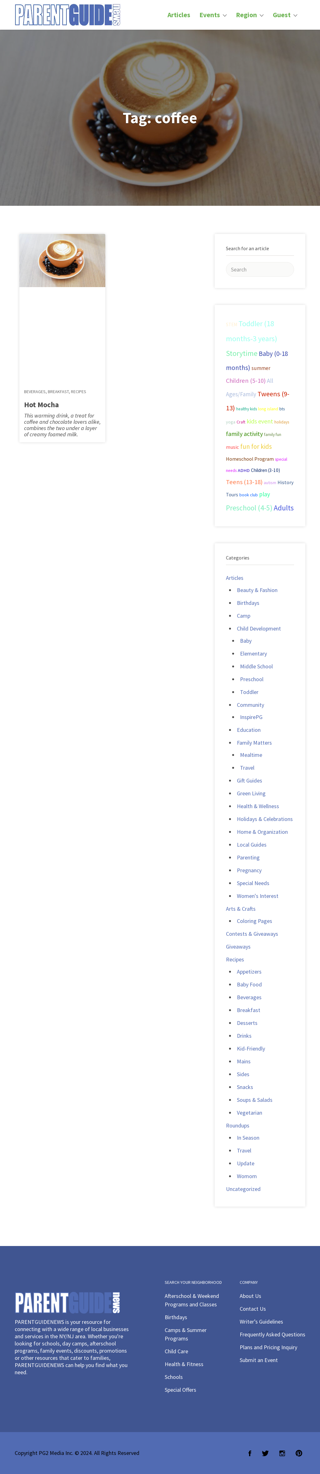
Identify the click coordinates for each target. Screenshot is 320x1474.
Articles (179, 15)
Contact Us (253, 1308)
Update (245, 1163)
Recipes (78, 391)
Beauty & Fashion (257, 590)
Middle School (256, 666)
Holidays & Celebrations (265, 819)
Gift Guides (249, 780)
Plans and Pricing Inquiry (268, 1347)
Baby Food (249, 984)
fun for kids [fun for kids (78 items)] (256, 446)
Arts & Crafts (241, 908)
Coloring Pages (254, 920)
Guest (282, 15)
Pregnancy (249, 870)
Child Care (176, 1351)
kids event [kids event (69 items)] (260, 421)
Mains (244, 1061)
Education (249, 729)
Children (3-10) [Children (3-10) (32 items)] (265, 470)
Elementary (253, 653)
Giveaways (238, 946)
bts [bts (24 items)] (282, 409)
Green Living (251, 793)
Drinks (244, 1035)
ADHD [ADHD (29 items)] (244, 470)
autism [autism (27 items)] (270, 482)
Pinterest (298, 1453)
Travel (247, 767)
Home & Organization (262, 831)
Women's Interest (257, 895)
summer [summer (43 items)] (261, 368)
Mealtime (251, 754)
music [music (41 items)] (232, 447)
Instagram (282, 1453)
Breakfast (58, 391)
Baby (246, 640)
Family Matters (254, 742)
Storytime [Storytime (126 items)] (242, 353)
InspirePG (251, 717)
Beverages (35, 391)
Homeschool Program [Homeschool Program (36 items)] (250, 459)
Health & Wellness (258, 806)
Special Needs (253, 883)
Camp (243, 615)
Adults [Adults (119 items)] (284, 507)
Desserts (247, 1022)
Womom (247, 1176)
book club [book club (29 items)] (248, 495)
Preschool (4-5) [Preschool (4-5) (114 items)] (249, 507)
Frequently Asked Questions (272, 1334)
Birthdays (248, 602)
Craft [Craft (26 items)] (241, 422)
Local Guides (252, 844)
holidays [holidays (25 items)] (281, 422)
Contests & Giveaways (252, 933)
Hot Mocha (41, 404)
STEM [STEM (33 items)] (231, 324)
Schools (174, 1376)
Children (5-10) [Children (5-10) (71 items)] (246, 381)
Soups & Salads (254, 1099)
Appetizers (249, 971)
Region (246, 15)
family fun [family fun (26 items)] (272, 434)
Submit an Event (259, 1360)
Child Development (259, 628)
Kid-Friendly (251, 1048)
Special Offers (180, 1389)
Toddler (249, 692)
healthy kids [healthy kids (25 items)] (246, 409)
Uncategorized (243, 1189)
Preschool (251, 679)
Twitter (265, 1453)
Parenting (248, 857)
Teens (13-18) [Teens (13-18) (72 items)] (244, 482)
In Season (248, 1137)
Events (209, 15)
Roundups (237, 1125)
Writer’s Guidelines (261, 1321)
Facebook (249, 1453)
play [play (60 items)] (264, 494)
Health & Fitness (184, 1364)
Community (250, 704)
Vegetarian (249, 1112)
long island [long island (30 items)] (268, 409)
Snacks (245, 1087)
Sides (243, 1074)
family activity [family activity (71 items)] (244, 434)
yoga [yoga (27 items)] (230, 422)
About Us (250, 1295)
